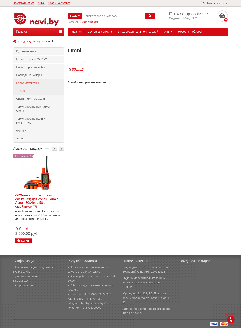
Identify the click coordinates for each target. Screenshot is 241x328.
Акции (41, 3)
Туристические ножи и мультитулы (30, 120)
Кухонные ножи (26, 51)
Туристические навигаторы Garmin (33, 108)
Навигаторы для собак (31, 67)
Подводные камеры (29, 75)
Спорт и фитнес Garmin (31, 98)
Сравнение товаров (59, 3)
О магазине (21, 271)
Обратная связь (24, 285)
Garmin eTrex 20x (89, 22)
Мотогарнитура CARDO (31, 59)
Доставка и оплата (23, 3)
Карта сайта (22, 280)
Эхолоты (22, 138)
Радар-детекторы (27, 82)
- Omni (21, 90)
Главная (76, 31)
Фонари (21, 130)
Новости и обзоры (190, 31)
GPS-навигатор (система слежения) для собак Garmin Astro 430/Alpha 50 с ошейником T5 (36, 201)
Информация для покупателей (138, 31)
